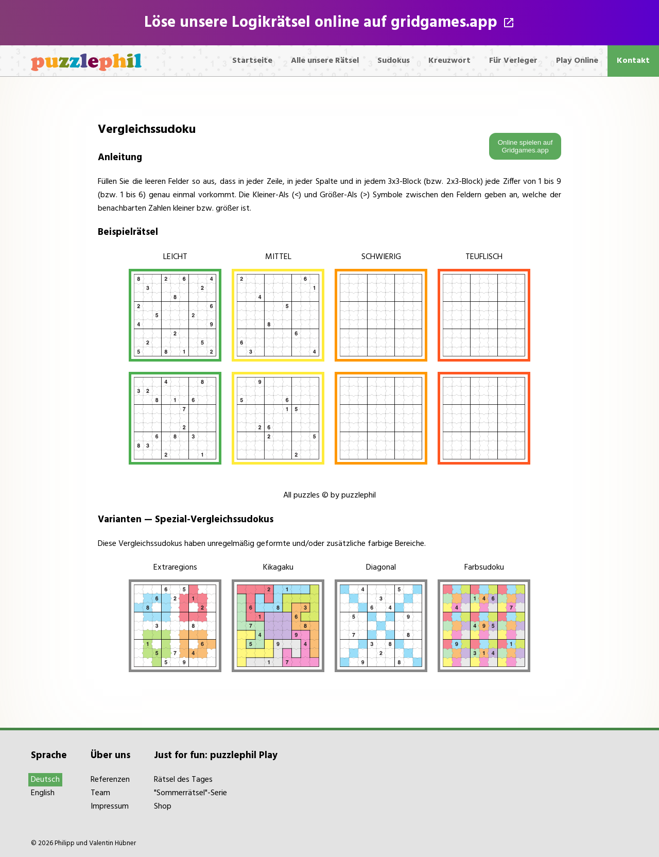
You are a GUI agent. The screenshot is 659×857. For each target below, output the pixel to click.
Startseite (252, 60)
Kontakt (633, 60)
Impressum (110, 806)
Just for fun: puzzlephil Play (216, 755)
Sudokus (393, 60)
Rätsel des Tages (183, 779)
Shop (162, 806)
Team (100, 793)
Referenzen (110, 779)
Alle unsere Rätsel (325, 60)
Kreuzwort (449, 60)
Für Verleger (513, 60)
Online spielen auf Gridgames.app (525, 146)
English (43, 793)
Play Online (577, 60)
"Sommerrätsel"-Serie (190, 793)
